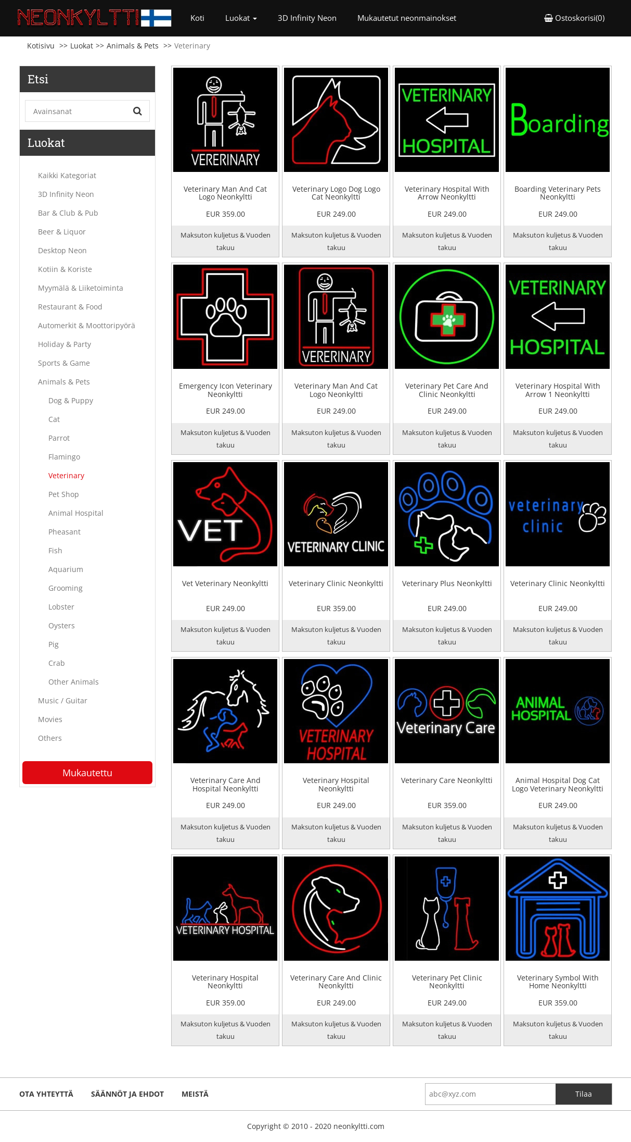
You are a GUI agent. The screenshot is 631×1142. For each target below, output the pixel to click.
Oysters (61, 625)
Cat (54, 419)
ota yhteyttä (46, 1094)
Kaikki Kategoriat (67, 175)
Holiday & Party (64, 344)
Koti (202, 17)
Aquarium (65, 569)
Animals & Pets (133, 46)
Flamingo (64, 457)
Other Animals (73, 682)
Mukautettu (87, 772)
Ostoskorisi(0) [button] (574, 18)
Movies (50, 719)
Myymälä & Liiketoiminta (80, 288)
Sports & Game (64, 363)
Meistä (195, 1094)
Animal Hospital (76, 513)
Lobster (61, 607)
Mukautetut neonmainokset (406, 18)
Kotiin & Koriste (65, 269)
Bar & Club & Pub (68, 213)
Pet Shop (63, 494)
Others (50, 738)
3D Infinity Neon (307, 18)
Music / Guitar (62, 700)
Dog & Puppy (70, 400)
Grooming (65, 588)
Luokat (81, 46)
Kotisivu (41, 46)
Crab (56, 663)
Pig (53, 644)
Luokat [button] (241, 18)
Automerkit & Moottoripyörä (86, 325)
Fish (55, 550)
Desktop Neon (62, 250)
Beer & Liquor (62, 232)
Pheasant (64, 532)
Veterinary (66, 475)
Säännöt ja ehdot (127, 1094)
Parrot (59, 438)
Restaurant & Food (70, 307)
